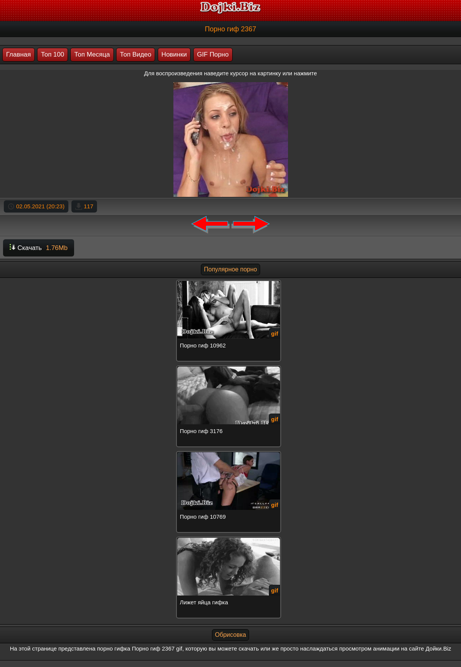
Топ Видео (135, 54)
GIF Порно (213, 54)
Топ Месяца (92, 54)
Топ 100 (52, 54)
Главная (18, 54)
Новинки (174, 54)
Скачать (39, 248)
